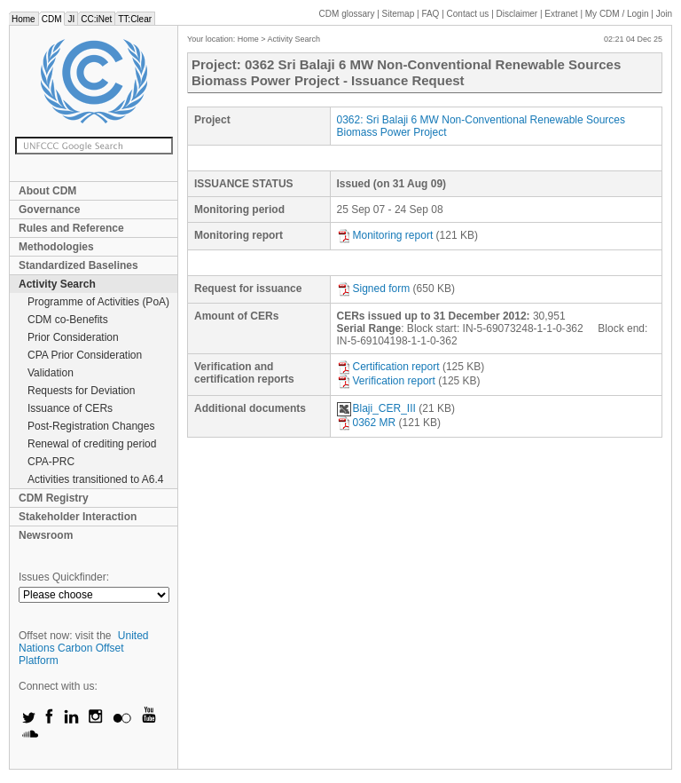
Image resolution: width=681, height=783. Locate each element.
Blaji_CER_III (376, 408)
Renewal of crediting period (91, 444)
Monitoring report (385, 235)
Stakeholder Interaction (78, 516)
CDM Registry (54, 498)
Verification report (386, 381)
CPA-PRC (50, 461)
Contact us (468, 14)
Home (23, 19)
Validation (50, 373)
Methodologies (56, 247)
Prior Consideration (73, 337)
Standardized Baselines (78, 265)
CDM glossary (347, 14)
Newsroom (46, 535)
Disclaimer (517, 14)
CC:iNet (96, 19)
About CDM (47, 191)
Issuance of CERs (70, 408)
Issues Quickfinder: (64, 577)
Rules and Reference (71, 228)
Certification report (388, 366)
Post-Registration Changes (90, 426)
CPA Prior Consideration (84, 355)
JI (70, 19)
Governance (49, 209)
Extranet (560, 14)
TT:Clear (135, 19)
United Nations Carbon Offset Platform (84, 648)
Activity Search (57, 284)
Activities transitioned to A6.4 (95, 479)
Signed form (374, 288)
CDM (52, 19)
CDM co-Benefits (67, 319)
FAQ (430, 14)
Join (664, 14)
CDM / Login (618, 14)
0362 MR (366, 422)
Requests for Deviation (81, 390)
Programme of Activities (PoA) (98, 302)
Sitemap (398, 14)
